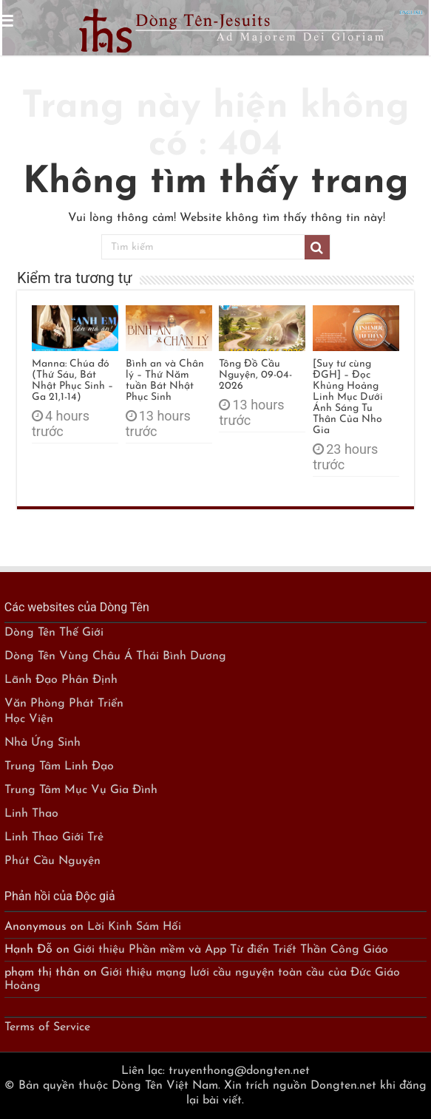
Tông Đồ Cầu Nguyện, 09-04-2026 (255, 375)
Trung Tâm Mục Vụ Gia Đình (80, 790)
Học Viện (28, 719)
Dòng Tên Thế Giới (53, 633)
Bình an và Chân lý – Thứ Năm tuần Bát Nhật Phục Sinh (165, 380)
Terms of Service (47, 1027)
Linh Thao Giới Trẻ (53, 837)
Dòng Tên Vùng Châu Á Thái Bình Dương (115, 656)
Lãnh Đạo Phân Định (61, 680)
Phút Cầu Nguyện (52, 861)
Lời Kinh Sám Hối (134, 927)
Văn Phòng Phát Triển (63, 704)
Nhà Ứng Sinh (42, 743)
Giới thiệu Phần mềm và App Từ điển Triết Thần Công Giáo (230, 950)
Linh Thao (31, 814)
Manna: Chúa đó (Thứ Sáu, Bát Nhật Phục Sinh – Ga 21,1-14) (72, 380)
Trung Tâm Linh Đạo (59, 766)
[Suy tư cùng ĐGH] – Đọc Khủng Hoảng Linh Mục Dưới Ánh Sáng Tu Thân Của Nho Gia (348, 397)
